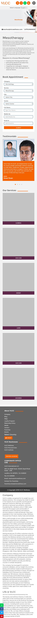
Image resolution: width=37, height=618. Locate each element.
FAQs (6, 419)
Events (6, 432)
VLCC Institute (8, 450)
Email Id (6, 120)
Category (7, 81)
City (5, 94)
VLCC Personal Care (10, 447)
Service (6, 88)
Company (7, 414)
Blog (5, 416)
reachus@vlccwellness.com (12, 29)
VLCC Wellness (9, 445)
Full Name (7, 107)
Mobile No (7, 114)
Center (6, 101)
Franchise (7, 430)
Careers (6, 427)
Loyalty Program (9, 421)
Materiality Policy (9, 423)
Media (6, 425)
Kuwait (8, 438)
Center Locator (11, 456)
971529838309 (29, 29)
